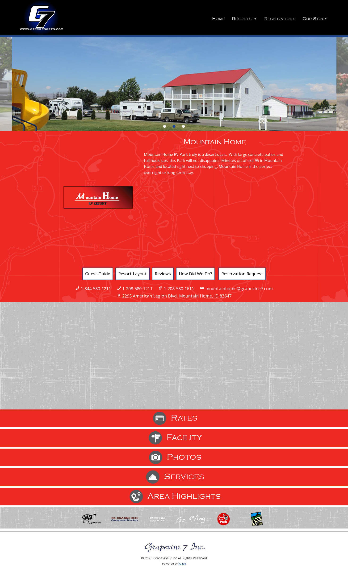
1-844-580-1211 (96, 288)
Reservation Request (242, 274)
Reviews (163, 274)
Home (218, 18)
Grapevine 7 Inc (41, 17)
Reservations (279, 18)
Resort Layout (132, 274)
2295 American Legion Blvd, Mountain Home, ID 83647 (176, 296)
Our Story (314, 18)
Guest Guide (97, 274)
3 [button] (183, 126)
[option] (174, 84)
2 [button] (174, 126)
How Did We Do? (195, 274)
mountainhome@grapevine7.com (239, 288)
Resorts (244, 18)
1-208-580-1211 (137, 288)
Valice (182, 563)
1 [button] (164, 126)
